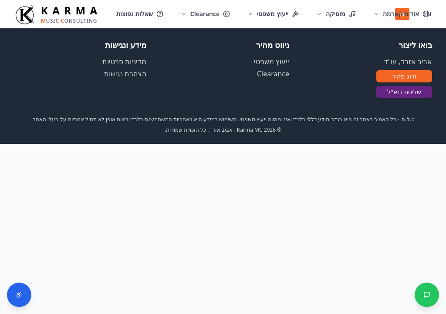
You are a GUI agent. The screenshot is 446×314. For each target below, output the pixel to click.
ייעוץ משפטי (271, 61)
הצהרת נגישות (125, 73)
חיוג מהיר (404, 76)
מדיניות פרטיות (124, 61)
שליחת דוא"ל (404, 92)
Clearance (273, 73)
